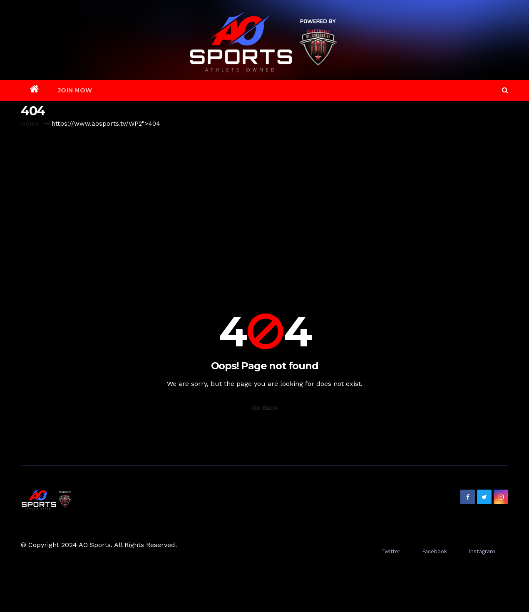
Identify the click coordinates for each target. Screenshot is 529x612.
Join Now (75, 90)
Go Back (265, 408)
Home (30, 123)
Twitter (390, 551)
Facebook (434, 551)
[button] (505, 90)
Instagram (482, 551)
